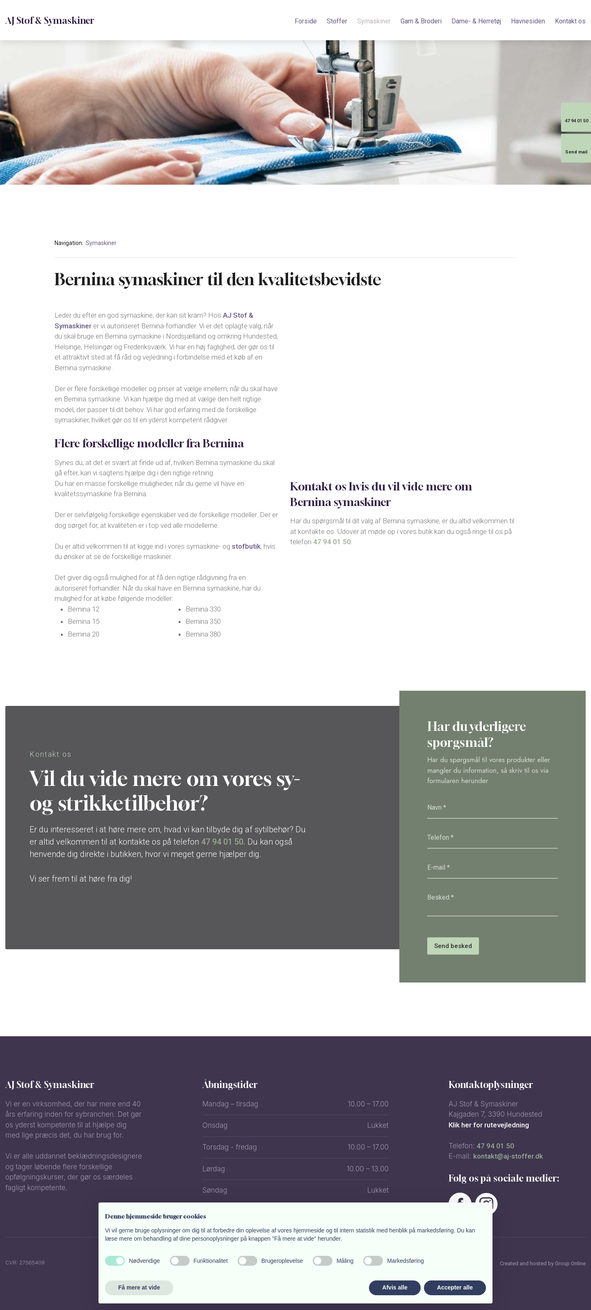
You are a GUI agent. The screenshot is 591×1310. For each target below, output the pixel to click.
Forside (306, 21)
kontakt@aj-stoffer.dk (508, 1156)
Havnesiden (528, 21)
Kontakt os (570, 21)
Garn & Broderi (421, 21)
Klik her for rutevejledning (489, 1125)
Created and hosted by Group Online (543, 1263)
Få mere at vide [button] (139, 1287)
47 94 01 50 (332, 542)
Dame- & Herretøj (476, 21)
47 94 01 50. (223, 842)
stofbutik (246, 546)
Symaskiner (374, 21)
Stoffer (337, 21)
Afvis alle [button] (394, 1287)
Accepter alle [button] (455, 1287)
